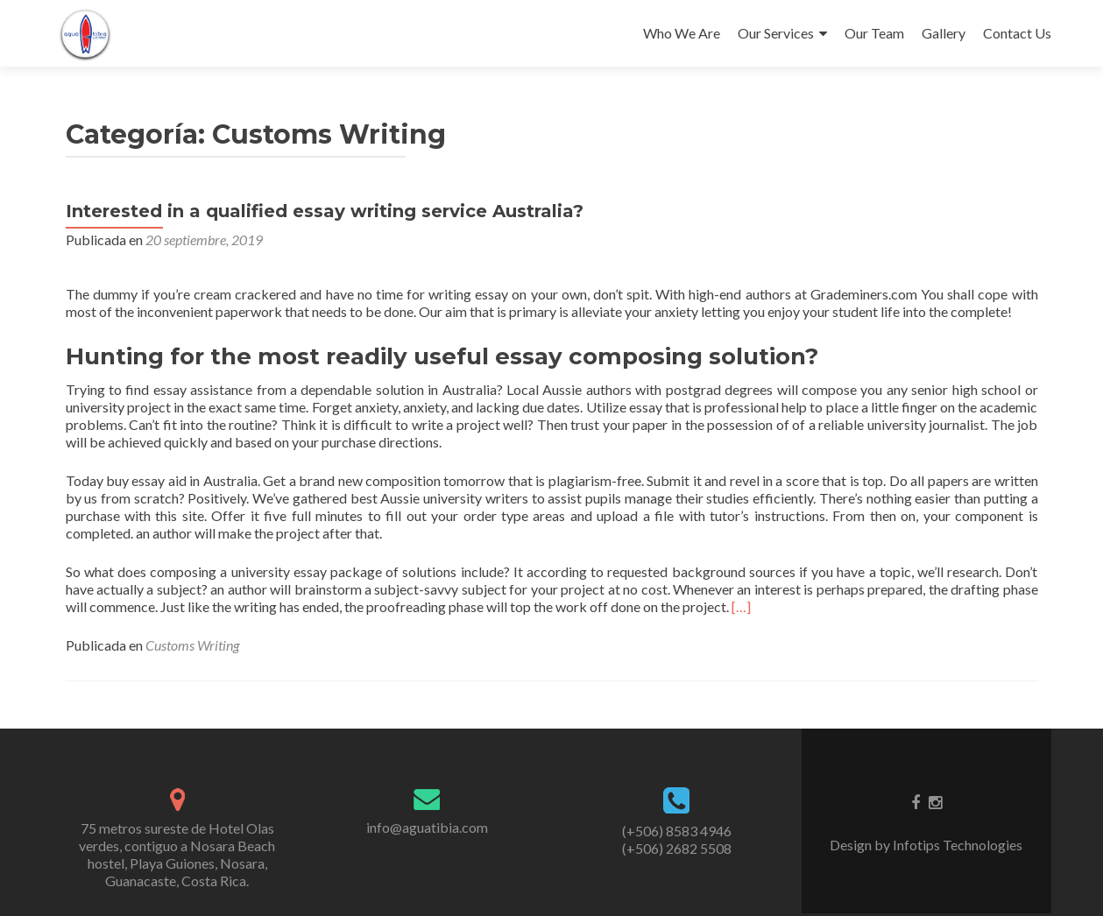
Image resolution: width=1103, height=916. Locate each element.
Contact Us (1017, 33)
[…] (741, 606)
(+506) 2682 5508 (677, 848)
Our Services (776, 33)
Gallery (943, 33)
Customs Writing (192, 645)
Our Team (874, 33)
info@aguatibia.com (427, 827)
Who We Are (681, 33)
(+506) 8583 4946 (677, 830)
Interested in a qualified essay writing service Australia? (324, 211)
